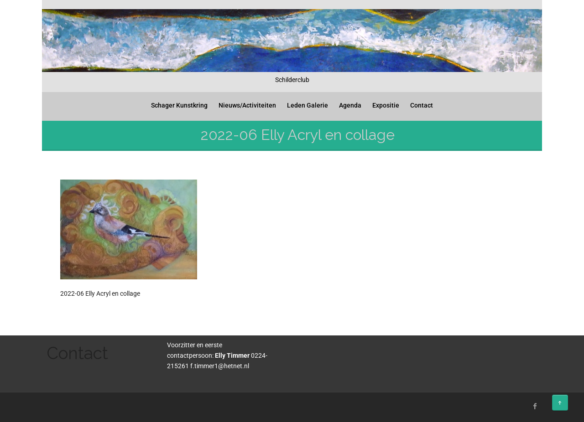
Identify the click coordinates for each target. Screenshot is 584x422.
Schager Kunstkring (179, 105)
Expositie (385, 105)
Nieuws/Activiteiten (247, 105)
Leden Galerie (307, 105)
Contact (421, 105)
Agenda (350, 105)
